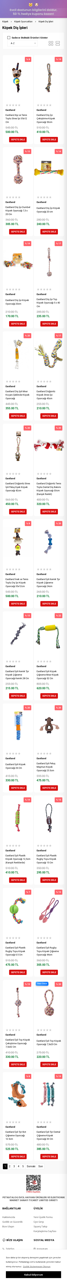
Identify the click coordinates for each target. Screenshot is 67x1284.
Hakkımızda (8, 1217)
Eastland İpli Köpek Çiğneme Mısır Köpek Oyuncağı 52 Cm (48, 675)
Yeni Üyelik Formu (43, 1217)
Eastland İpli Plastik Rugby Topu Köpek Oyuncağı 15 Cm (47, 859)
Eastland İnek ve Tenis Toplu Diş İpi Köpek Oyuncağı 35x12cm (17, 583)
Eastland (10, 110)
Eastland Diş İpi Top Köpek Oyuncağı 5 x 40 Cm (48, 303)
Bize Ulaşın (8, 1226)
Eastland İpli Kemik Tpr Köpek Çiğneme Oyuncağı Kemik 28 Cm (17, 675)
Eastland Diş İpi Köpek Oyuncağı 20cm (17, 302)
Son (40, 1166)
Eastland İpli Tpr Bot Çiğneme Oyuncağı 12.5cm (16, 1135)
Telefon (8, 1248)
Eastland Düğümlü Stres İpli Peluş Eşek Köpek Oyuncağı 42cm (18, 487)
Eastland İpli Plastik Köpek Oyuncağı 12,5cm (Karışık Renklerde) (18, 859)
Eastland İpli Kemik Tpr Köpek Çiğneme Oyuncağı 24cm (48, 583)
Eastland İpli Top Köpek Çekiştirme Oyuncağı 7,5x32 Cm (18, 1043)
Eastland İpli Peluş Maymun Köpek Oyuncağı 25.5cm (46, 767)
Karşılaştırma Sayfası (45, 1231)
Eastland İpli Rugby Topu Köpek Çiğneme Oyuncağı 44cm (48, 951)
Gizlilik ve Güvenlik (12, 1221)
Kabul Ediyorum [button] (33, 1274)
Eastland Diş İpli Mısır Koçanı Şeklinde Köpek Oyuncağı (17, 395)
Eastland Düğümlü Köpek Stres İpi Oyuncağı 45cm (46, 395)
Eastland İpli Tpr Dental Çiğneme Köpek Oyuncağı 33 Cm (48, 1135)
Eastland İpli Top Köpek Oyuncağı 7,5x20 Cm (49, 1043)
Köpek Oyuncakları (23, 21)
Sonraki (31, 1166)
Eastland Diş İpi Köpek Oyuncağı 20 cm (48, 210)
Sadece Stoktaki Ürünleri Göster (30, 37)
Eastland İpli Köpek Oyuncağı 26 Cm (16, 766)
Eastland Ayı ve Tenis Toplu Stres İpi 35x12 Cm (16, 118)
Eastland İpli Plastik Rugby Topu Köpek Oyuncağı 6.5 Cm (16, 951)
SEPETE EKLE (18, 139)
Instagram (41, 1248)
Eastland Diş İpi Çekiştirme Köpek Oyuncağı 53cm (46, 118)
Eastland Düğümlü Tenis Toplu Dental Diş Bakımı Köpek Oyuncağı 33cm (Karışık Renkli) (49, 488)
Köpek (5, 21)
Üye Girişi (39, 1221)
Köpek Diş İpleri (46, 21)
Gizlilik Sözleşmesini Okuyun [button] (36, 1266)
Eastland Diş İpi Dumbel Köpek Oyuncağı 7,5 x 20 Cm (18, 211)
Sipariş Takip (40, 1226)
